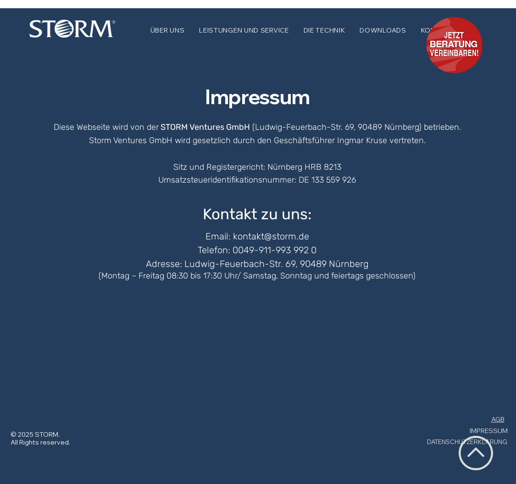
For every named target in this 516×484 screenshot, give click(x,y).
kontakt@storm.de (271, 236)
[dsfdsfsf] (452, 46)
